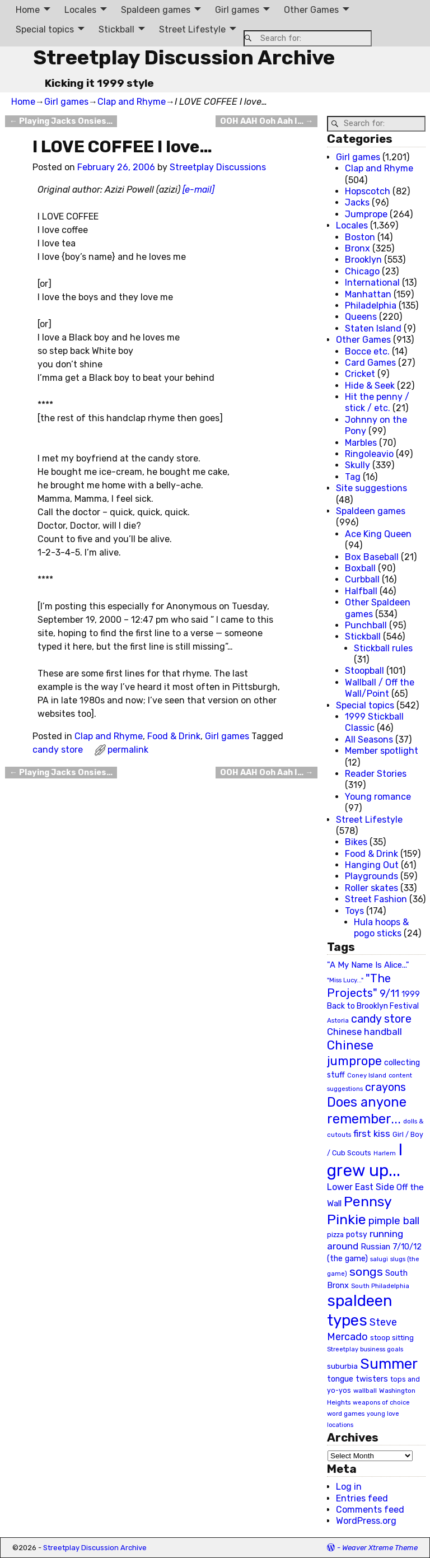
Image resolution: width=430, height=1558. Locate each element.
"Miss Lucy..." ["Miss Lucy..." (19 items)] (345, 980)
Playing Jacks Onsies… (61, 121)
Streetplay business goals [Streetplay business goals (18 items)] (365, 1349)
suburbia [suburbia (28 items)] (342, 1365)
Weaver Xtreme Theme (380, 1547)
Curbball (362, 579)
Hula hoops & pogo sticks (381, 928)
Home (28, 9)
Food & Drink (173, 736)
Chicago (362, 271)
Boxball (360, 568)
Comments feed (370, 1509)
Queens (361, 316)
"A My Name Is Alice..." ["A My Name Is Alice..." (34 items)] (368, 965)
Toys (354, 911)
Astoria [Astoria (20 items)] (338, 1020)
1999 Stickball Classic (374, 722)
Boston (360, 237)
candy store (57, 749)
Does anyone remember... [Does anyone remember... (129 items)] (366, 1110)
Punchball (366, 625)
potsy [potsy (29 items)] (356, 1234)
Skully (357, 465)
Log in (349, 1486)
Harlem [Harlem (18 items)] (384, 1153)
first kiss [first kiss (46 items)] (371, 1133)
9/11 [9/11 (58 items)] (389, 993)
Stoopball (364, 670)
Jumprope (366, 214)
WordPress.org (366, 1520)
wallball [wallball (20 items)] (365, 1390)
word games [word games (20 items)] (345, 1413)
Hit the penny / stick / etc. (377, 402)
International (372, 282)
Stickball (116, 29)
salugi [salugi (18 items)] (379, 1259)
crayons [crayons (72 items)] (385, 1087)
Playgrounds (371, 876)
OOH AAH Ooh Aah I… (266, 121)
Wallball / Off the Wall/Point (379, 688)
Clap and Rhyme (131, 101)
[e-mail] (198, 189)
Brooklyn (363, 259)
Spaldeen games (155, 9)
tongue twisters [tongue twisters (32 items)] (357, 1379)
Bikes (356, 842)
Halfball (361, 591)
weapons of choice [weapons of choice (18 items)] (381, 1402)
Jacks (357, 202)
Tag (353, 477)
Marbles (361, 442)
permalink (128, 749)
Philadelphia (370, 305)
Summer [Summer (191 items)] (389, 1363)
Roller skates (371, 888)
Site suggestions (371, 488)
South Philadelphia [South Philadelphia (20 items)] (380, 1286)
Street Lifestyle (192, 29)
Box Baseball (372, 557)
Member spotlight (381, 750)
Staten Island (373, 328)
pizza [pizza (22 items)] (335, 1235)
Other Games (311, 9)
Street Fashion (376, 899)
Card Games (370, 362)
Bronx (357, 248)
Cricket (360, 373)
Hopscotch (367, 191)
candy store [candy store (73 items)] (381, 1019)
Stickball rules (383, 648)
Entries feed (362, 1498)
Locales (80, 9)
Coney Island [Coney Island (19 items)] (366, 1075)
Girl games (237, 9)
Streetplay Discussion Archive (184, 57)
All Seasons (369, 739)
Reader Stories (375, 773)
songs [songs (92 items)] (366, 1272)
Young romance (378, 796)
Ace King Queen (378, 534)
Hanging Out (372, 865)
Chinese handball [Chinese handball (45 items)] (364, 1031)
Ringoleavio (369, 454)
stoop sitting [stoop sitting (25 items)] (392, 1337)
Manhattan (368, 294)
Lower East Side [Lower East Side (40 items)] (360, 1187)
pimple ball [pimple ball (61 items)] (393, 1221)
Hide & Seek (370, 385)
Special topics (45, 29)
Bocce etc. (367, 351)
